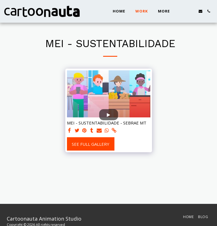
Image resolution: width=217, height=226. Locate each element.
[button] (184, 11)
